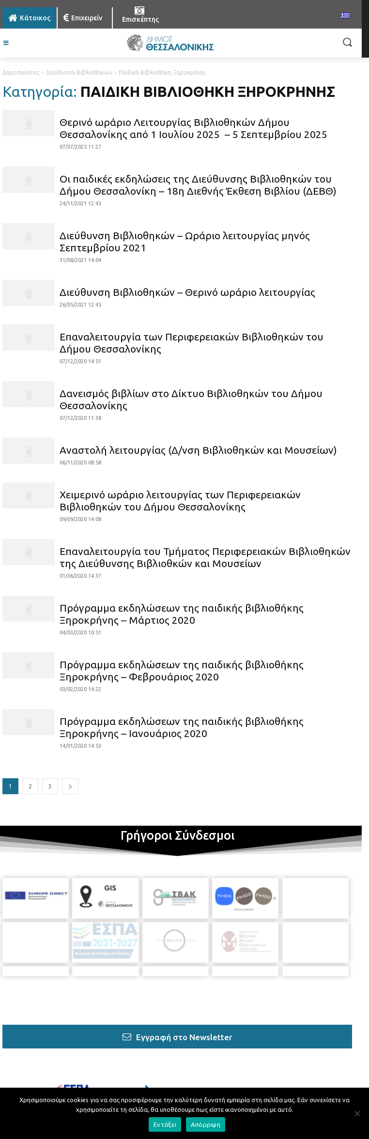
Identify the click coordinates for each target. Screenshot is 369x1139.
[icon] (103, 1066)
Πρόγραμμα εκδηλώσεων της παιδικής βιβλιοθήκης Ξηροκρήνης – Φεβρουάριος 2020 (182, 670)
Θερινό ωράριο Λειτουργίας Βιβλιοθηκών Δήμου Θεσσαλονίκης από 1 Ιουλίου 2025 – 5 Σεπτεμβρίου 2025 (193, 128)
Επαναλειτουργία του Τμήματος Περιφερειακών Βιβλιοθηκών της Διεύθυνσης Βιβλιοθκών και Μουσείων (205, 557)
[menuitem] (345, 16)
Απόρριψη (205, 1124)
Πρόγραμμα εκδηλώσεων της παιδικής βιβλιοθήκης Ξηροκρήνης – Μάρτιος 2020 (182, 614)
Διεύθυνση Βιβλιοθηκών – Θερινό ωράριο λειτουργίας (187, 292)
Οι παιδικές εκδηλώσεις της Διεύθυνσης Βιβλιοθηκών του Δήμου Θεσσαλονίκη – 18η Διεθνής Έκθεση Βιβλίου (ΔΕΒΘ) (198, 185)
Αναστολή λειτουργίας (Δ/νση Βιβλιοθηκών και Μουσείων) (198, 450)
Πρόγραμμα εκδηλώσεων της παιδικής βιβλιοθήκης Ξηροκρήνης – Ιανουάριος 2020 (182, 727)
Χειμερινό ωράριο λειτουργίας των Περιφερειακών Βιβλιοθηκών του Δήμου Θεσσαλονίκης (180, 500)
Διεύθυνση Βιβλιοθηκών (79, 72)
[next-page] (70, 786)
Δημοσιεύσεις (21, 72)
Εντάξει (165, 1124)
